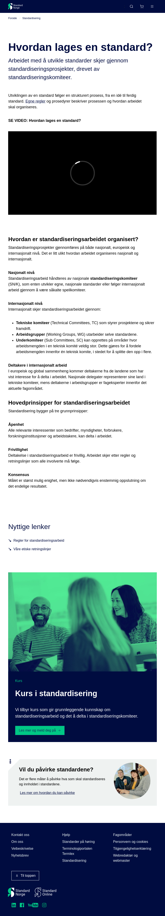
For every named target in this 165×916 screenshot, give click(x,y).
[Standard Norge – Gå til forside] (15, 6)
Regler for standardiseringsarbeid (38, 540)
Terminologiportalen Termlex (77, 851)
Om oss (17, 841)
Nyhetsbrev (20, 855)
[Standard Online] (45, 892)
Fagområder (122, 835)
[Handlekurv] (141, 6)
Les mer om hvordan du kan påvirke (47, 793)
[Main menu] (152, 6)
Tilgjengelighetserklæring (132, 848)
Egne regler (35, 101)
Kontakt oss (20, 835)
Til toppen (25, 876)
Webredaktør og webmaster (125, 858)
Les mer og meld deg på (40, 730)
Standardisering (31, 18)
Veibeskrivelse (22, 848)
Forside (12, 18)
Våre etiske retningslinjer (32, 549)
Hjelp (66, 835)
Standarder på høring (78, 841)
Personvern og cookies (130, 841)
